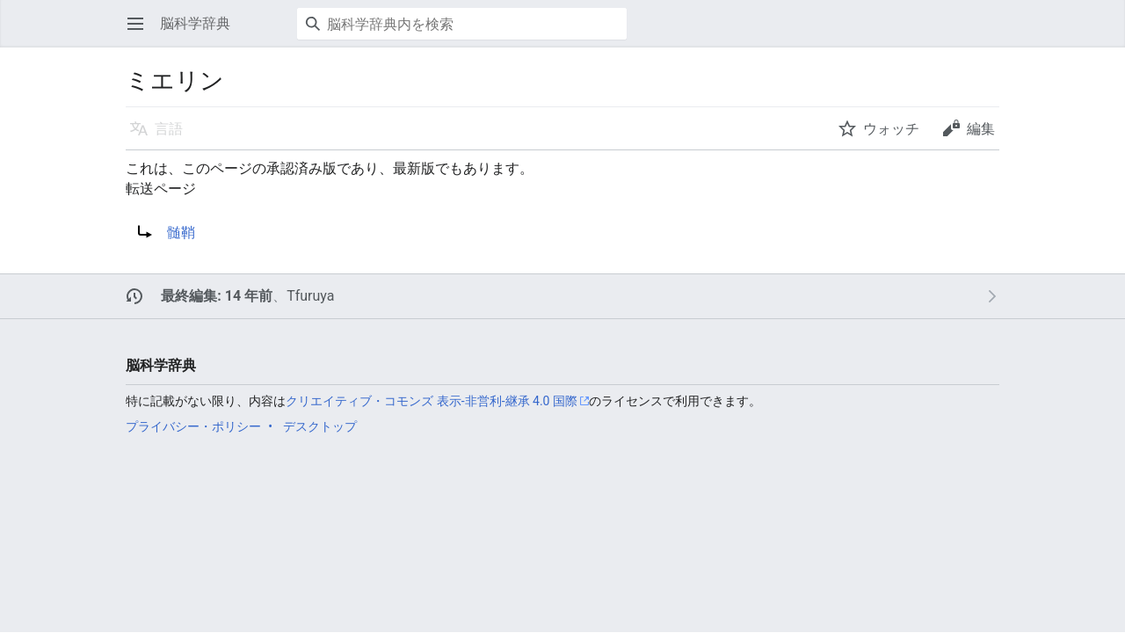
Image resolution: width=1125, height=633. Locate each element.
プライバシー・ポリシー (193, 426)
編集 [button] (981, 128)
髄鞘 (181, 232)
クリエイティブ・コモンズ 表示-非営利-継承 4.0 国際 (431, 401)
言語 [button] (169, 128)
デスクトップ (320, 426)
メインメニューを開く (141, 32)
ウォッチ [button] (891, 128)
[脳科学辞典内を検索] (462, 24)
